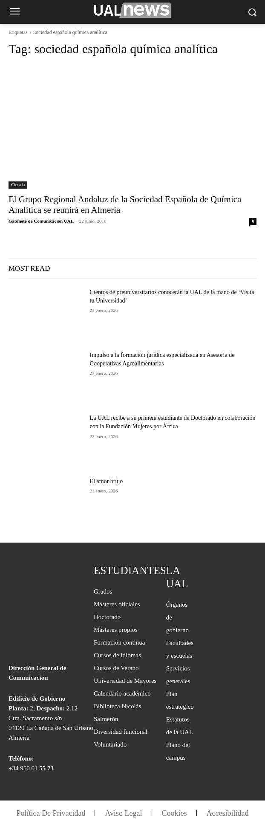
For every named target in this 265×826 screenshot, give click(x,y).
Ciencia (18, 184)
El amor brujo (106, 481)
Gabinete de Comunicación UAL (41, 220)
